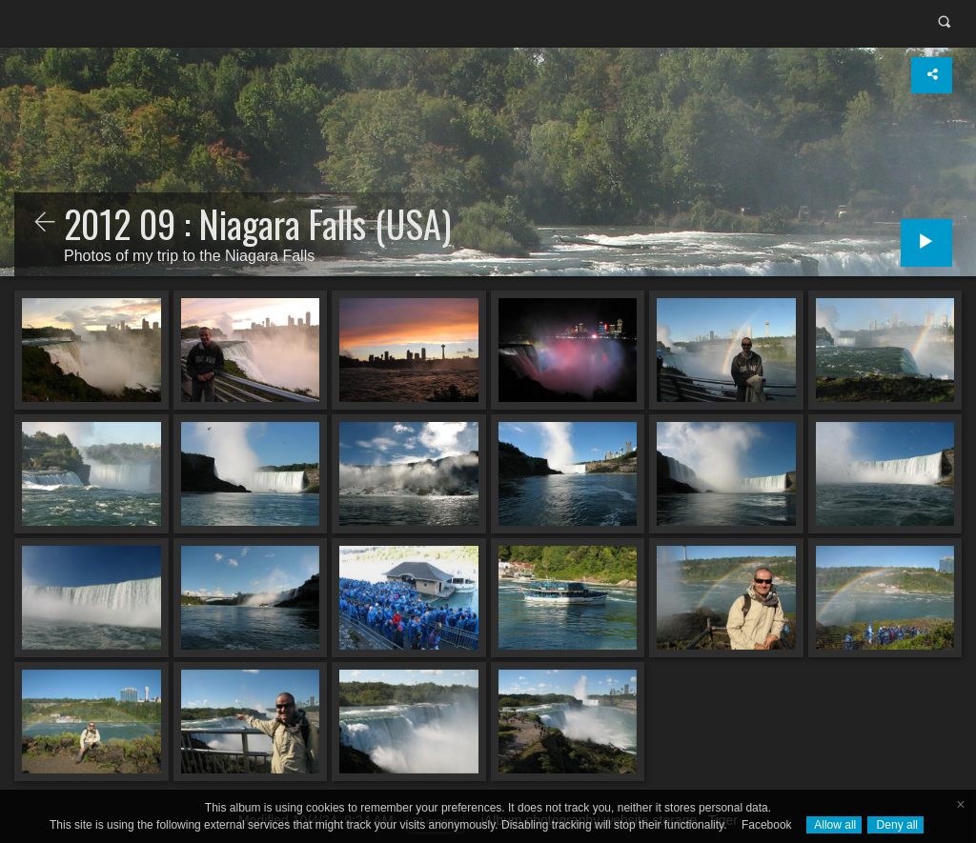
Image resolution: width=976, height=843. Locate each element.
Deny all (895, 825)
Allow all (834, 825)
